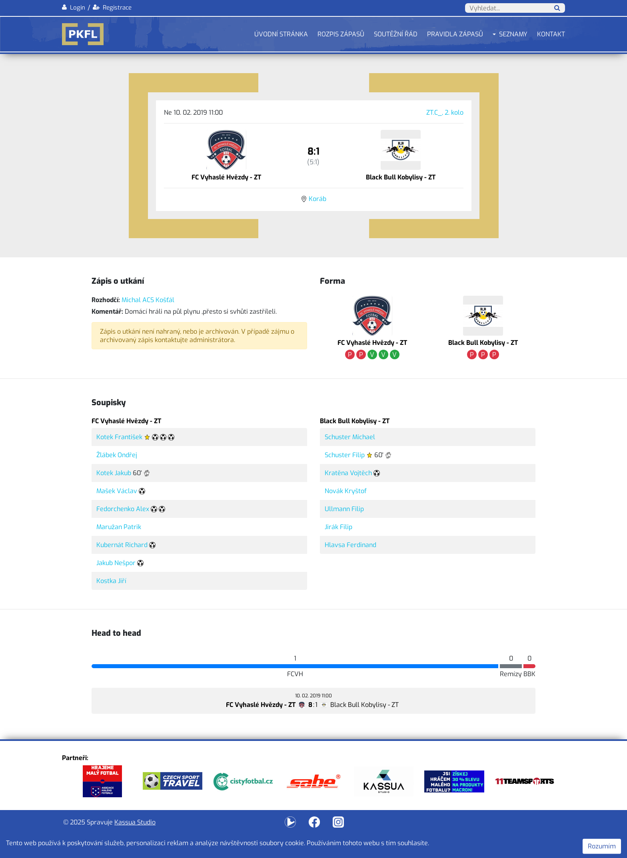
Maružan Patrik (118, 527)
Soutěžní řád (395, 34)
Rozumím (602, 846)
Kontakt (551, 34)
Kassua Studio (135, 822)
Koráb (317, 199)
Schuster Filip (345, 455)
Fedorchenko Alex (122, 509)
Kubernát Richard (122, 545)
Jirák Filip (338, 527)
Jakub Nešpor (116, 563)
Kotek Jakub (113, 473)
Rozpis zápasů (340, 34)
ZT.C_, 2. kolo (444, 112)
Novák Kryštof (346, 491)
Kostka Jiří (111, 581)
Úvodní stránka (281, 34)
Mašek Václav (116, 491)
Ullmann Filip (344, 509)
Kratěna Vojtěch (348, 473)
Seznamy (513, 34)
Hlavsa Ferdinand (350, 545)
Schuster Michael (350, 437)
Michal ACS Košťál (148, 300)
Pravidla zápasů (455, 34)
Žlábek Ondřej (116, 455)
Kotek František (119, 437)
